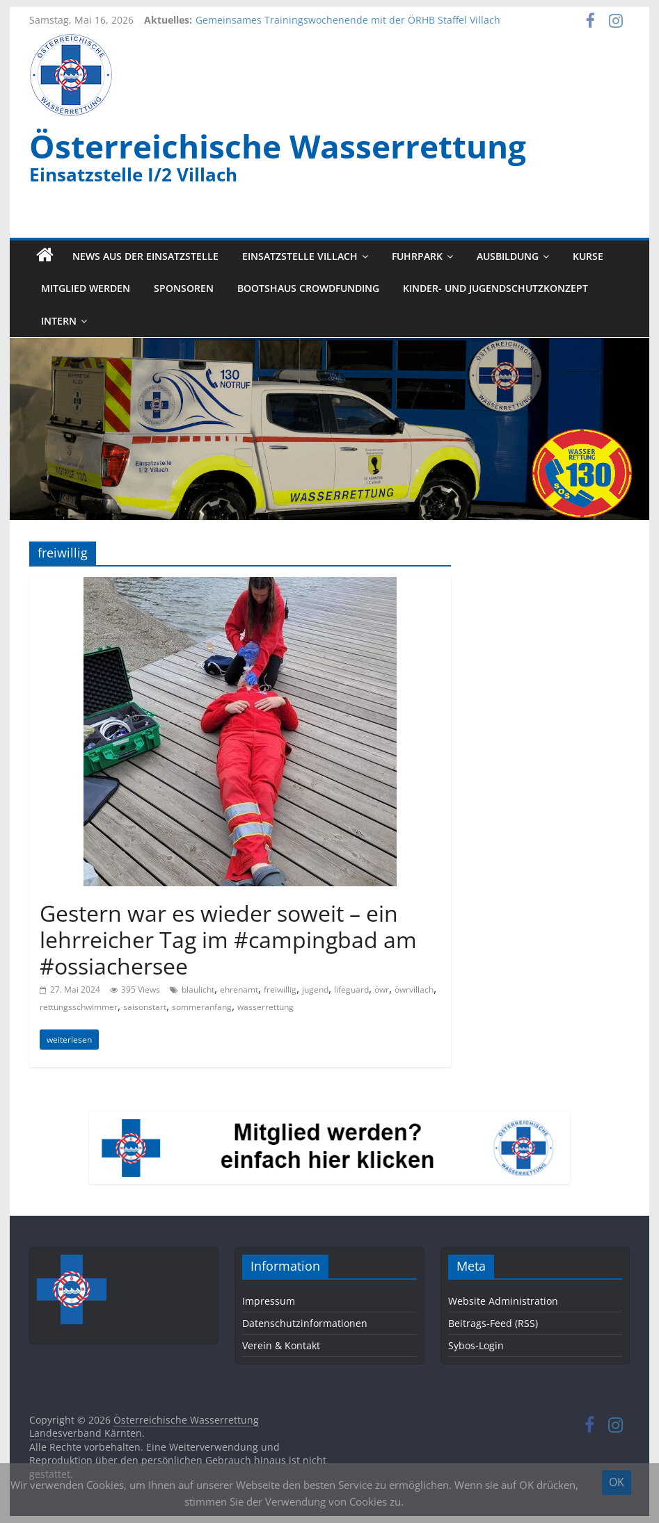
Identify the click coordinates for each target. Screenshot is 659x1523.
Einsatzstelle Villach (300, 256)
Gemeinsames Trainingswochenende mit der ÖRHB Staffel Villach (348, 19)
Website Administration (503, 1301)
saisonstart (144, 1007)
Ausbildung (508, 256)
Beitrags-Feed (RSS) (493, 1323)
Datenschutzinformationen (304, 1323)
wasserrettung (265, 1007)
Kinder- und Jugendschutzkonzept (495, 288)
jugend (315, 989)
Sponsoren (184, 288)
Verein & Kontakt (281, 1345)
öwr (381, 989)
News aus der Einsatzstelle (145, 256)
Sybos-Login (476, 1345)
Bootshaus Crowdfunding (308, 288)
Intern (59, 320)
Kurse (588, 256)
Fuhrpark (417, 256)
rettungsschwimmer (79, 1007)
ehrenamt (239, 989)
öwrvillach (414, 989)
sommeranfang (202, 1007)
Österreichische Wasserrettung (277, 146)
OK (616, 1482)
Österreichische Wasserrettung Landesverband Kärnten (144, 1426)
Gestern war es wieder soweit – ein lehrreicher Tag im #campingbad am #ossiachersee (228, 940)
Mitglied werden (85, 288)
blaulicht (198, 989)
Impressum (268, 1301)
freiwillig (280, 989)
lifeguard (351, 989)
